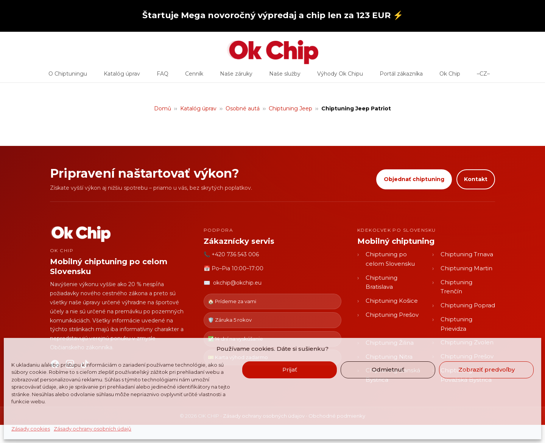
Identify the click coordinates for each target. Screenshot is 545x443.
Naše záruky (236, 76)
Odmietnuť (388, 369)
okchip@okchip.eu (237, 282)
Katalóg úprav (122, 76)
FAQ (162, 76)
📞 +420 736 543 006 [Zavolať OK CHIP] (231, 254)
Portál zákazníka (401, 76)
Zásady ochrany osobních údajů (92, 429)
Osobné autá (243, 108)
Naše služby (285, 76)
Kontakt (475, 179)
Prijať (289, 369)
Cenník (194, 76)
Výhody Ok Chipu (340, 76)
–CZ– (483, 76)
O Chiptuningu (67, 76)
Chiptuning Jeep (290, 108)
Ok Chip (449, 76)
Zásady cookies (30, 429)
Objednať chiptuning (414, 179)
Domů (162, 108)
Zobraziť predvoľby (486, 369)
